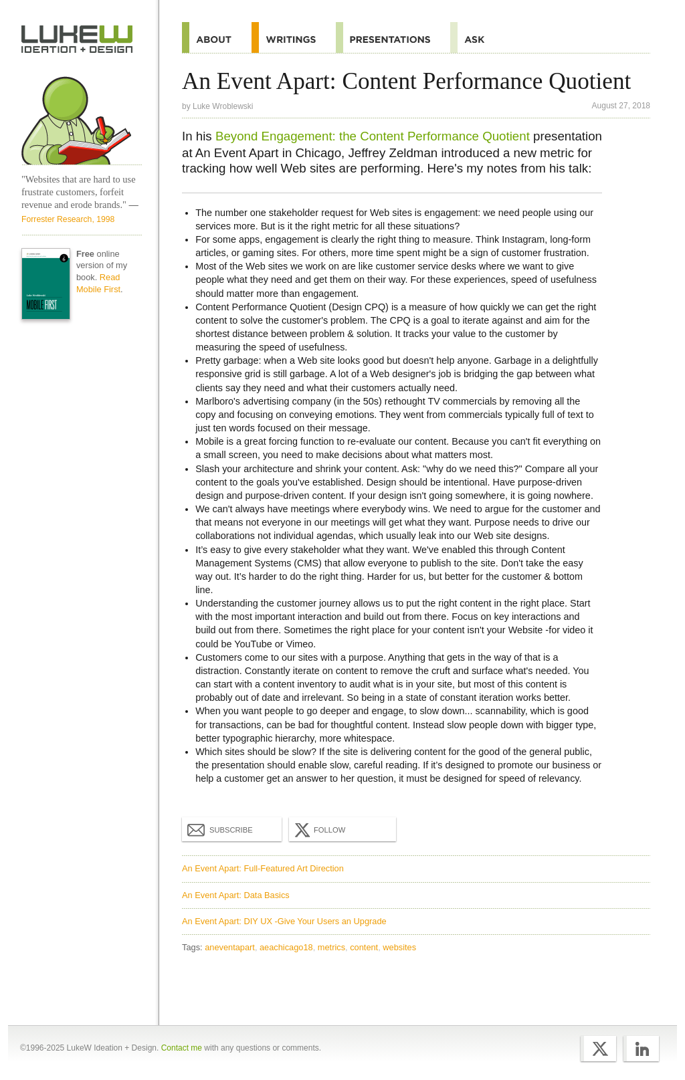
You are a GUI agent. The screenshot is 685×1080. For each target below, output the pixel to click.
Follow (318, 830)
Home (77, 39)
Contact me (181, 1048)
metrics (331, 947)
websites (399, 947)
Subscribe (220, 829)
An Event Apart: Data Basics (236, 895)
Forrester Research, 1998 (67, 219)
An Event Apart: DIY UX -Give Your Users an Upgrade (284, 921)
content (364, 947)
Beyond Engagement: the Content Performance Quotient (372, 136)
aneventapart (230, 947)
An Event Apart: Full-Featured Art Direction (263, 868)
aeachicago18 (286, 947)
